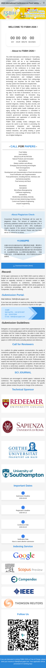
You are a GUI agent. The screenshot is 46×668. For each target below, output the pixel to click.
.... (23, 206)
